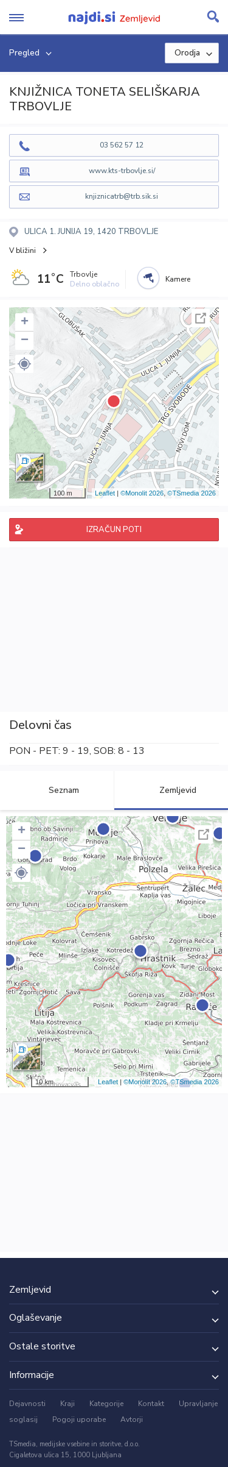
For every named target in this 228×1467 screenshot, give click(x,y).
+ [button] (25, 322)
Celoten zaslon (201, 318)
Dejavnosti (27, 1403)
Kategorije (106, 1403)
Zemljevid (170, 790)
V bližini (22, 250)
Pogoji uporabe (79, 1419)
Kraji (67, 1403)
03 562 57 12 (121, 145)
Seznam (57, 790)
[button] (24, 364)
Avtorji (131, 1419)
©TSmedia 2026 (191, 493)
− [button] (25, 341)
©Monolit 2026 (142, 493)
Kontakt (151, 1403)
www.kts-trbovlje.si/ (122, 171)
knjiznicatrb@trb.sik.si (121, 196)
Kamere (177, 279)
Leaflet (105, 493)
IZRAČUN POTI (114, 529)
